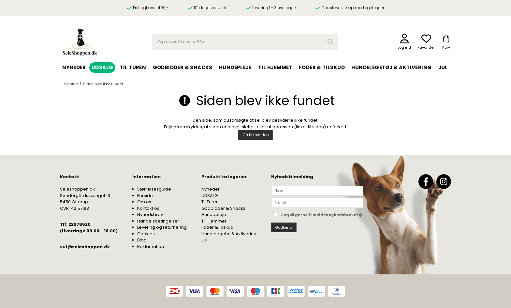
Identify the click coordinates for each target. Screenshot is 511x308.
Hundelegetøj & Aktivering (228, 234)
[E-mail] (317, 203)
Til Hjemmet (213, 221)
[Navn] (317, 191)
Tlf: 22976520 (75, 224)
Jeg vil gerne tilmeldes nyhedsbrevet (322, 213)
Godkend (283, 227)
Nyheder (210, 189)
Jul (204, 240)
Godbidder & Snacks (223, 208)
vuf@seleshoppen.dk (85, 247)
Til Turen (210, 202)
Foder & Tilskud (217, 227)
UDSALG (209, 195)
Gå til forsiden (255, 134)
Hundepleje (213, 214)
